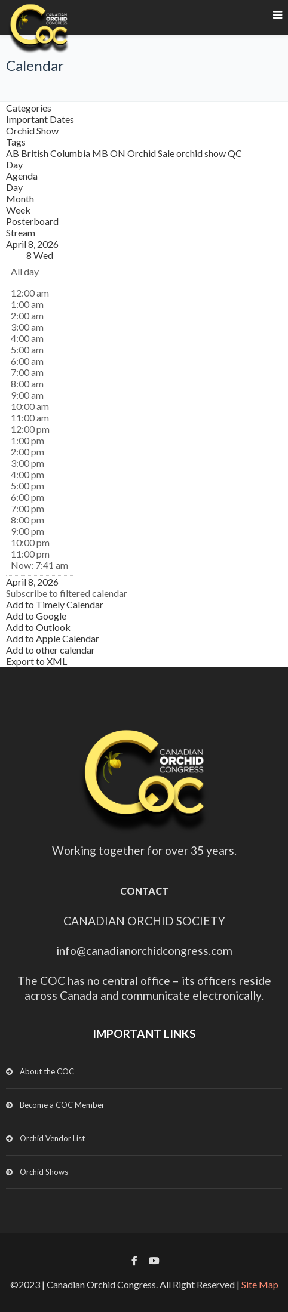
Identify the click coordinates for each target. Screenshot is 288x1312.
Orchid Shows (44, 1172)
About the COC (47, 1071)
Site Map (259, 1284)
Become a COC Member (62, 1105)
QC (235, 153)
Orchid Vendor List (52, 1138)
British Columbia (56, 153)
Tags (16, 141)
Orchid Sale (151, 153)
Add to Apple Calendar (52, 638)
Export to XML (36, 661)
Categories (28, 107)
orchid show (202, 153)
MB (101, 153)
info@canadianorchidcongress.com (144, 950)
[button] (66, 593)
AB (13, 153)
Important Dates (40, 119)
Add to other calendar (50, 649)
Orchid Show (32, 130)
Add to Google (36, 615)
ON (118, 153)
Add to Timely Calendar (54, 604)
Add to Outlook (38, 627)
